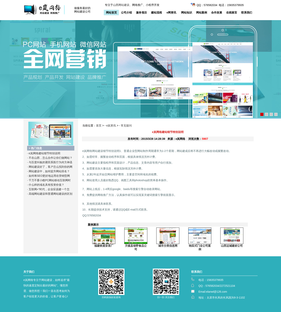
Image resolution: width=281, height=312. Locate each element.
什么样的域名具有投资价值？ (46, 184)
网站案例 (201, 12)
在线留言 (231, 12)
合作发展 (216, 12)
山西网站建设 (121, 4)
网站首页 (111, 12)
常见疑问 (126, 125)
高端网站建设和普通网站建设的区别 (50, 193)
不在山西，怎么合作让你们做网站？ (50, 157)
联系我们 (246, 12)
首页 (98, 125)
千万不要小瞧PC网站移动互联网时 (50, 180)
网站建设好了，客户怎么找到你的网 (50, 166)
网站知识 (186, 12)
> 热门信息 (35, 148)
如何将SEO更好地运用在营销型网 (49, 175)
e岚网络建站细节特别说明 (44, 153)
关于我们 (28, 271)
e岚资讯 (111, 125)
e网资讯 (171, 12)
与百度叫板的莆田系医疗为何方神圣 (50, 162)
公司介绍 (126, 12)
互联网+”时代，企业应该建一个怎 (49, 189)
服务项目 (141, 12)
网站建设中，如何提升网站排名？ (49, 171)
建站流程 (156, 12)
